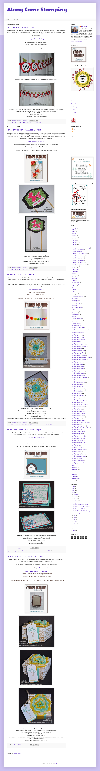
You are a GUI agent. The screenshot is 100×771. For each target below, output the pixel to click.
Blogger (55, 763)
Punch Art (30, 424)
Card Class (74, 240)
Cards (24, 269)
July (75, 515)
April (75, 521)
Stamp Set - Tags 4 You (77, 447)
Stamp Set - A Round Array (78, 327)
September (76, 500)
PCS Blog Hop (75, 311)
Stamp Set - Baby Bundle (77, 335)
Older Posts (62, 751)
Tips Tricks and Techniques (78, 473)
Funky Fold (74, 278)
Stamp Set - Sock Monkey (77, 440)
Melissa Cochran (74, 98)
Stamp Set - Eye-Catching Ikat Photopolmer (81, 361)
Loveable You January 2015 (78, 296)
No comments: (25, 547)
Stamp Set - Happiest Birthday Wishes (80, 379)
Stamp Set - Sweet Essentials (13, 551)
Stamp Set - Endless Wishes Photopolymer (43, 550)
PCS (73, 309)
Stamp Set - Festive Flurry (57, 550)
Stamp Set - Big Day (76, 341)
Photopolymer (75, 312)
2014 (73, 492)
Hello (35, 122)
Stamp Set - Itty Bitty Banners (78, 390)
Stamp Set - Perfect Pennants (78, 417)
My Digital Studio (76, 302)
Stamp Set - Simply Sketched (78, 436)
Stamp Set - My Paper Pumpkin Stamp (80, 408)
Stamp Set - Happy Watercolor (78, 382)
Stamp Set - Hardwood (50, 746)
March (75, 523)
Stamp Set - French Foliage (78, 368)
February (76, 526)
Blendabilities (75, 237)
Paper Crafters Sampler (77, 307)
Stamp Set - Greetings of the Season (79, 377)
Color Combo (75, 269)
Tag (73, 465)
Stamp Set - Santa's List (77, 429)
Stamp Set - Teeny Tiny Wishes (79, 449)
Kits (73, 291)
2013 (73, 530)
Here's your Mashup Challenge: (36, 39)
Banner (16, 122)
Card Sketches (13, 550)
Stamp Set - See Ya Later (77, 433)
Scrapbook (74, 322)
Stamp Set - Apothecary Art (78, 332)
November (76, 496)
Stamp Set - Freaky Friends (78, 366)
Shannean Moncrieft (75, 103)
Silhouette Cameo (39, 122)
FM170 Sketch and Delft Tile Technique (24, 429)
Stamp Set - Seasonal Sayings (78, 431)
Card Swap (74, 244)
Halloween (74, 285)
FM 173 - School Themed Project (21, 27)
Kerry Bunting (74, 107)
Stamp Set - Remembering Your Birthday (81, 427)
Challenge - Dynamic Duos (78, 249)
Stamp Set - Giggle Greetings (78, 371)
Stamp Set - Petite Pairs (77, 418)
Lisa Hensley (73, 95)
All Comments (75, 132)
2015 (73, 490)
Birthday (21, 269)
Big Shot (20, 122)
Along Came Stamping (37, 9)
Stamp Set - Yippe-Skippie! (78, 460)
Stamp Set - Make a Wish (77, 402)
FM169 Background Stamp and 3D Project (25, 556)
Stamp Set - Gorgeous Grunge (78, 375)
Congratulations (75, 271)
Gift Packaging (75, 284)
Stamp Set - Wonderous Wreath (79, 456)
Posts (73, 129)
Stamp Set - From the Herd (77, 370)
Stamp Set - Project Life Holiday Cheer (80, 422)
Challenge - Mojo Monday (77, 257)
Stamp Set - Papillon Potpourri (78, 413)
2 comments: (25, 120)
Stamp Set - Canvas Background (79, 346)
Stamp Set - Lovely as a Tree (78, 399)
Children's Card (75, 266)
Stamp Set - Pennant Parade (78, 415)
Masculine (74, 298)
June (75, 517)
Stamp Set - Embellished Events (79, 355)
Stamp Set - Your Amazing (78, 462)
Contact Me (15, 19)
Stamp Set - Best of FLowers (78, 337)
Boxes (73, 239)
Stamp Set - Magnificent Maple (78, 400)
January (75, 528)
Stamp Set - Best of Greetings (78, 339)
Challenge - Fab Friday (77, 251)
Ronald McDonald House (77, 320)
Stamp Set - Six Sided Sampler (78, 438)
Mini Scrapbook (75, 300)
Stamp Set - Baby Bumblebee (78, 334)
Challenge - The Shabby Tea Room (79, 264)
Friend (73, 276)
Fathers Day (74, 275)
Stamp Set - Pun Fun (76, 424)
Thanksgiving (75, 469)
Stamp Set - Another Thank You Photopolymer (82, 329)
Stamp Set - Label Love (77, 393)
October (75, 498)
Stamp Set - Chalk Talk (77, 348)
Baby (73, 229)
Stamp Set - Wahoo (76, 453)
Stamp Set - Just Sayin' (77, 391)
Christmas (33, 550)
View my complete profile (76, 41)
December (76, 494)
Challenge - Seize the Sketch (78, 262)
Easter (73, 273)
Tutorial (74, 474)
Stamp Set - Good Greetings (78, 373)
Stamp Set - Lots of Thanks (78, 397)
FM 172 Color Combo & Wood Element (24, 130)
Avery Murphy (84, 26)
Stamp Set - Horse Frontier (77, 388)
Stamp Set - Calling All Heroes (78, 344)
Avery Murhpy (74, 112)
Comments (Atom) (17, 753)
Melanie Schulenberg (75, 92)
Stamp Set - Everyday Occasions (39, 424)
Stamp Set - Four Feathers (77, 364)
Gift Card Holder (75, 282)
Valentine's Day (75, 478)
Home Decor (74, 289)
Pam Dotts (73, 109)
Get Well (74, 280)
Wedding (74, 480)
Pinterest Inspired (75, 314)
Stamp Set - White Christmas (78, 454)
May (75, 519)
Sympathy (74, 464)
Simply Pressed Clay (76, 325)
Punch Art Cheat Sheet (77, 318)
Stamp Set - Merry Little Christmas (79, 404)
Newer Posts (10, 751)
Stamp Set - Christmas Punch (78, 350)
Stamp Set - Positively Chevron (78, 420)
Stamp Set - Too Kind (76, 451)
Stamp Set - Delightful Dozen (78, 353)
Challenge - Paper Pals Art (77, 258)
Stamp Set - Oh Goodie (77, 409)
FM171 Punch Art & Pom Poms (20, 274)
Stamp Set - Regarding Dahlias (78, 426)
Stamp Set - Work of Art (77, 458)
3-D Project (13, 122)
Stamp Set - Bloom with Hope (40, 746)
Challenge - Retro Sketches (78, 260)
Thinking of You (49, 424)
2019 (73, 486)
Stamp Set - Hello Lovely (77, 386)
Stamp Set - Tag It (76, 445)
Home (7, 19)
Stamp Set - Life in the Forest (78, 395)
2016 (73, 488)
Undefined (74, 476)
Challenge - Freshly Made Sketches (79, 253)
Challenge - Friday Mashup (28, 122)
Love (73, 294)
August (75, 503)
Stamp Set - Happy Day (77, 381)
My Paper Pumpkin (76, 303)
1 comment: (24, 267)
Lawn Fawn (74, 293)
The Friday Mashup (44, 567)
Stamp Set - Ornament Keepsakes (79, 411)
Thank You (74, 467)
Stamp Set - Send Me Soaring (78, 435)
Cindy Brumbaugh (75, 100)
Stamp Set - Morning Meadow (78, 406)
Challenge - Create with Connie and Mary (81, 248)
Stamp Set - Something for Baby (79, 442)
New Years (74, 305)
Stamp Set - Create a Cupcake (78, 352)
